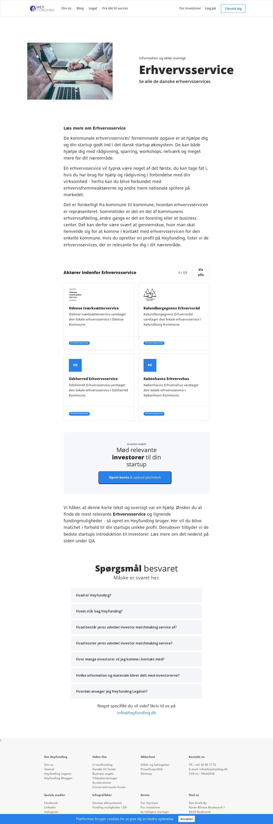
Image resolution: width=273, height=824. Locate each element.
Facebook (51, 803)
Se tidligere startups (155, 812)
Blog (80, 8)
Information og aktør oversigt (162, 58)
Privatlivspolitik (152, 769)
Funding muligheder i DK (109, 807)
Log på (210, 8)
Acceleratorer (101, 783)
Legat (93, 8)
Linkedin (50, 807)
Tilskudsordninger (104, 778)
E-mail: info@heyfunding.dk (208, 769)
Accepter (186, 819)
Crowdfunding (102, 765)
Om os (66, 8)
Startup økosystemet (107, 803)
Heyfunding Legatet (57, 774)
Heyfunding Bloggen (58, 778)
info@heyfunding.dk (136, 713)
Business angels (102, 774)
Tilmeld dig (233, 8)
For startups (149, 803)
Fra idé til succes (115, 8)
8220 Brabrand (200, 812)
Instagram (51, 812)
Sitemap (146, 774)
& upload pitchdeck (135, 477)
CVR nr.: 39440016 (202, 774)
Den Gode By (198, 803)
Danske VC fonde (104, 769)
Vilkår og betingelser (155, 765)
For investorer (190, 8)
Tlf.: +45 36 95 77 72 (202, 765)
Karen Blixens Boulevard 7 (207, 807)
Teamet (49, 769)
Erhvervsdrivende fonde (108, 787)
